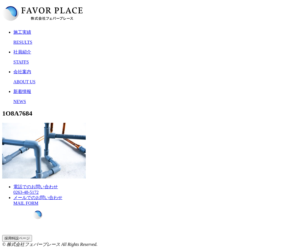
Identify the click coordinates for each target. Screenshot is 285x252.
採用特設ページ (17, 238)
